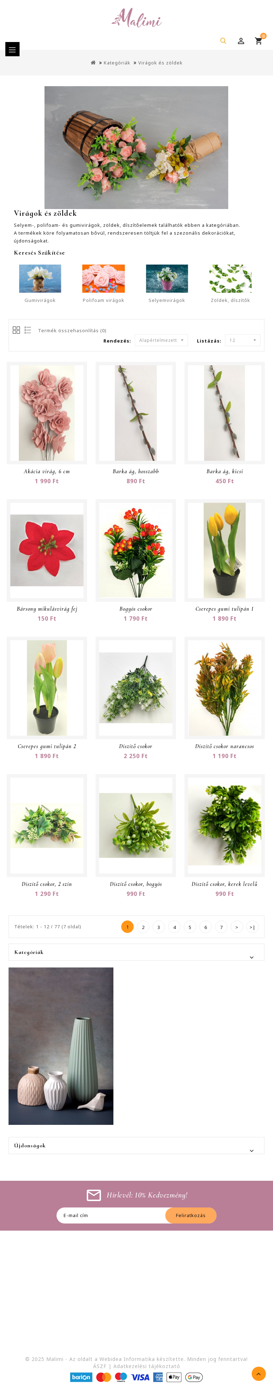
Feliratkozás (191, 1215)
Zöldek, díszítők (230, 300)
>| (253, 927)
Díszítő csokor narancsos (224, 746)
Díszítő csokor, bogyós (136, 884)
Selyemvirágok (167, 300)
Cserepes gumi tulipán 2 (47, 746)
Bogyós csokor (135, 608)
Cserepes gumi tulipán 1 (225, 608)
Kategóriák (117, 62)
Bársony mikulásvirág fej (47, 608)
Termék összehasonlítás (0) (72, 330)
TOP (259, 1374)
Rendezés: (117, 341)
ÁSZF (100, 1366)
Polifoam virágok (103, 300)
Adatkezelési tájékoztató (146, 1366)
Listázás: (209, 341)
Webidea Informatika (127, 1359)
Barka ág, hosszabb (136, 471)
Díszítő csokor (135, 746)
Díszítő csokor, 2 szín (47, 884)
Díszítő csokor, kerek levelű (225, 884)
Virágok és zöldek (160, 62)
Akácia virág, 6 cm (47, 471)
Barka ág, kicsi (225, 471)
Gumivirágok (40, 300)
